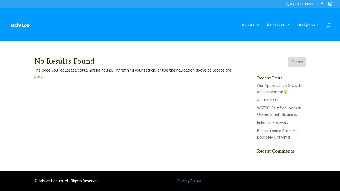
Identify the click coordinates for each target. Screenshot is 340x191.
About (248, 25)
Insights (307, 25)
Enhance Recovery (272, 123)
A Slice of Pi (267, 100)
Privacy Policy (189, 181)
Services (276, 25)
